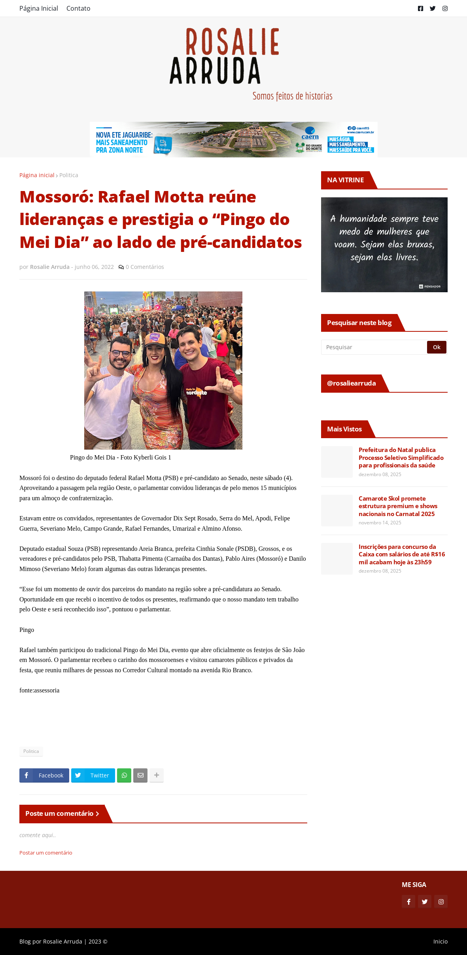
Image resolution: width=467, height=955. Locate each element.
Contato (78, 8)
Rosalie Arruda (62, 941)
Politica (68, 175)
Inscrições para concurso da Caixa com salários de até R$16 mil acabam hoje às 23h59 (402, 554)
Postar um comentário (45, 852)
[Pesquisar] (374, 347)
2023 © (98, 941)
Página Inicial (38, 8)
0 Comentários (145, 266)
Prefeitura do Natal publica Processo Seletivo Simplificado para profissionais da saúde (401, 457)
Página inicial (37, 175)
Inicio (440, 941)
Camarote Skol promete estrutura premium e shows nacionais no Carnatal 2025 (398, 506)
